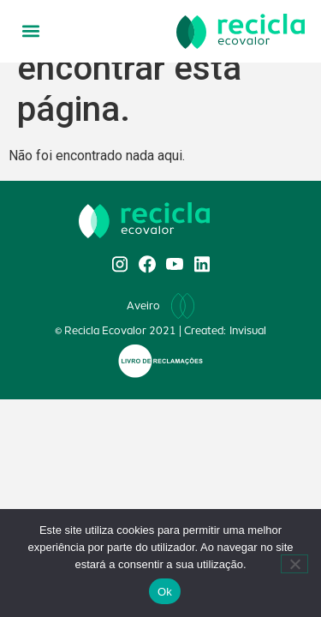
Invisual (247, 331)
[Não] (294, 563)
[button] (31, 31)
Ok (165, 591)
